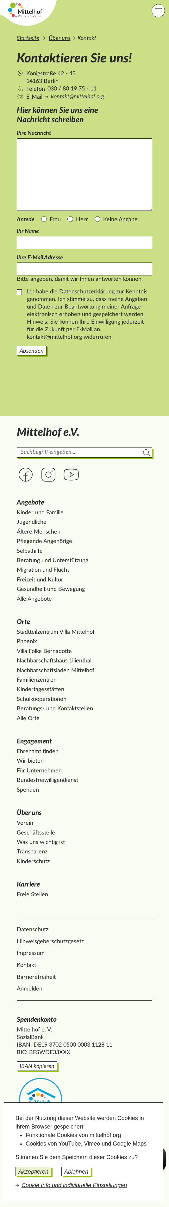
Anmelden (29, 989)
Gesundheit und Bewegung (51, 589)
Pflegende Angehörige (44, 541)
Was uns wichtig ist (41, 842)
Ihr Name (28, 231)
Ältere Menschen (38, 532)
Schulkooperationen (41, 699)
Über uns (59, 38)
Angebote (30, 502)
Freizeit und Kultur (40, 580)
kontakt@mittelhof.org (77, 97)
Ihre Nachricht (34, 133)
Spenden (28, 790)
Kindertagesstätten (40, 689)
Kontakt (26, 965)
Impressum (31, 953)
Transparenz (32, 852)
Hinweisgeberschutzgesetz (50, 941)
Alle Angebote (34, 599)
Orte (23, 622)
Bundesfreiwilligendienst (47, 780)
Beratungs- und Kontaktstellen (55, 709)
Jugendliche (32, 522)
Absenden (32, 351)
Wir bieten (30, 761)
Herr (82, 219)
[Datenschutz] (19, 292)
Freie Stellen (32, 895)
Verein (25, 823)
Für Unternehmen (39, 771)
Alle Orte (28, 718)
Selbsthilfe (30, 551)
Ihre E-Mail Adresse (40, 258)
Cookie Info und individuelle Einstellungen (74, 1185)
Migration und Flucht (43, 570)
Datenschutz (32, 930)
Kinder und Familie (40, 513)
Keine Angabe (120, 219)
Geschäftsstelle (36, 833)
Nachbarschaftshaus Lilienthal (54, 661)
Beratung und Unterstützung (52, 560)
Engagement (34, 741)
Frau (55, 219)
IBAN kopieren (37, 1066)
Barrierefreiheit (36, 977)
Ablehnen (76, 1172)
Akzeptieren (33, 1172)
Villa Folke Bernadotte (44, 651)
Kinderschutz (33, 861)
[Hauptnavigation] (158, 10)
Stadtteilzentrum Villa (56, 632)
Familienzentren (37, 680)
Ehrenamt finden (38, 751)
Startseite (28, 38)
